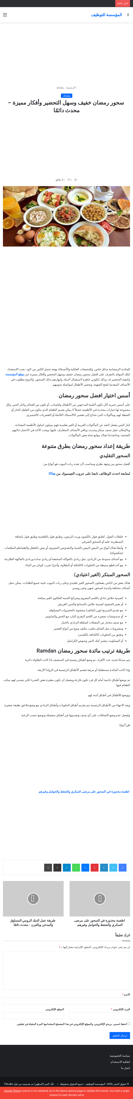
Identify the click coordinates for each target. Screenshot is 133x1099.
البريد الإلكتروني (120, 1009)
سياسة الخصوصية (120, 1055)
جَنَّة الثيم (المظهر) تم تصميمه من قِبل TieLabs (29, 1083)
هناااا (52, 474)
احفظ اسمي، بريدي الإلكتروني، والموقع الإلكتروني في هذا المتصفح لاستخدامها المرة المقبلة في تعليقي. (71, 1024)
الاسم (126, 994)
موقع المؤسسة (15, 374)
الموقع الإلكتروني (55, 1009)
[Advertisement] (66, 54)
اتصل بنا (125, 1067)
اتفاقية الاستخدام (120, 1061)
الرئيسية (71, 87)
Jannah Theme (12, 1090)
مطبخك (60, 87)
